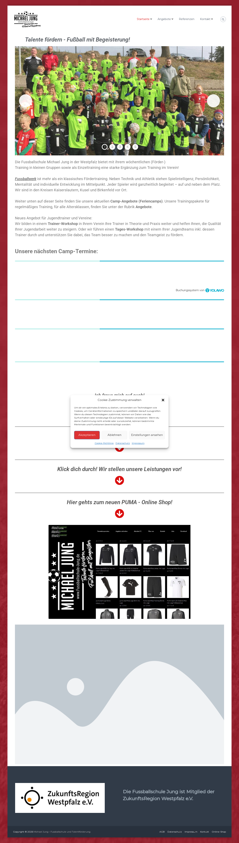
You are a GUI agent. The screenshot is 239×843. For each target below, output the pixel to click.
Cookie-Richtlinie (104, 443)
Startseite (143, 19)
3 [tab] (120, 146)
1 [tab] (104, 146)
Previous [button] (25, 100)
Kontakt (205, 19)
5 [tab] (135, 146)
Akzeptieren (86, 435)
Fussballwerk (25, 179)
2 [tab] (112, 146)
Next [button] (213, 100)
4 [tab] (127, 146)
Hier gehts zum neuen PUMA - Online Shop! (119, 502)
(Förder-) (158, 162)
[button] (163, 400)
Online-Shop (219, 831)
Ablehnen (114, 435)
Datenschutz (123, 443)
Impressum (138, 443)
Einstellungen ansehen (147, 435)
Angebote (164, 19)
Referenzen (186, 19)
